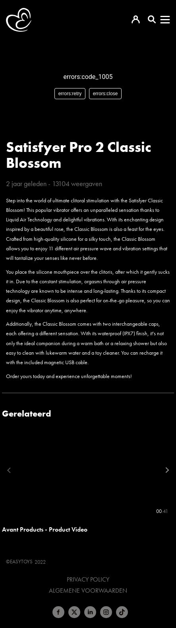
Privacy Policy (88, 580)
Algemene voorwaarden (88, 591)
